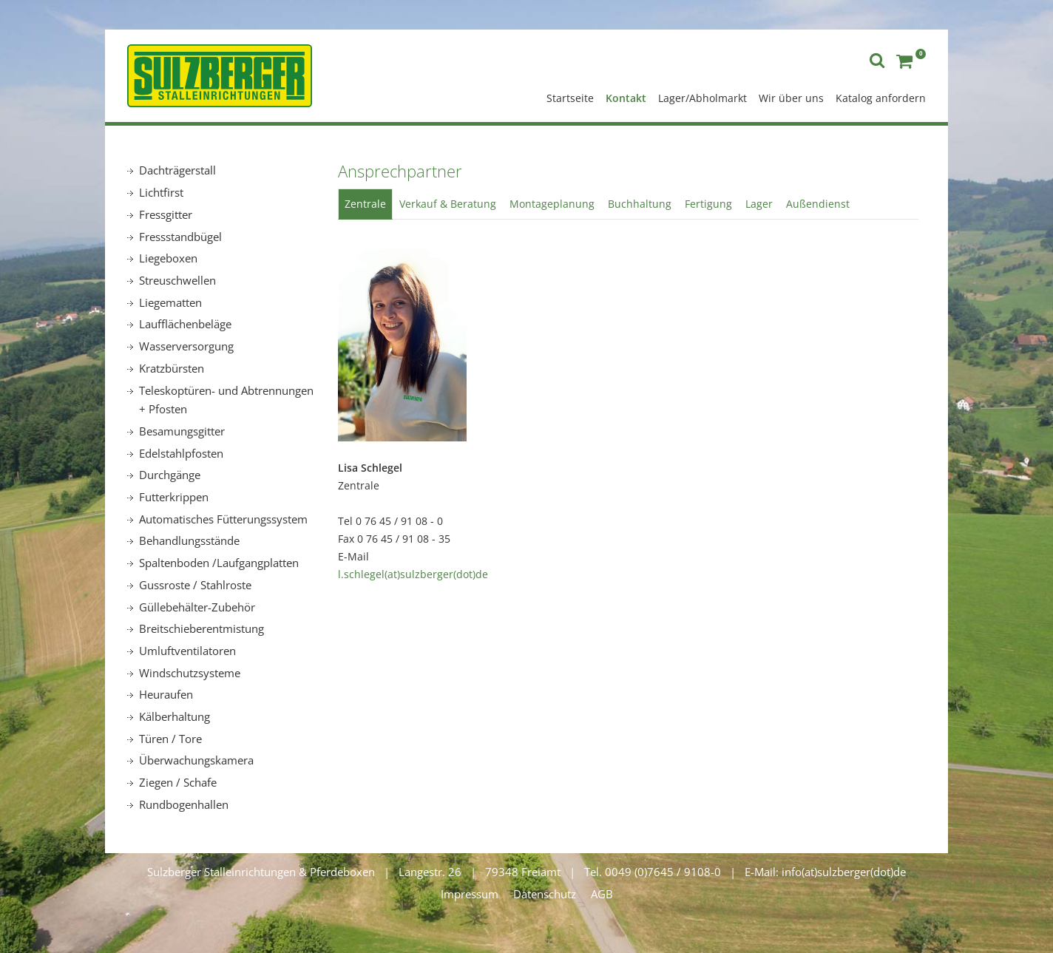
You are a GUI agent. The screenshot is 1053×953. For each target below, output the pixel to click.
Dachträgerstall (177, 170)
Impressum (469, 893)
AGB (602, 893)
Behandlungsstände (189, 540)
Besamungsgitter (182, 431)
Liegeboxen (168, 258)
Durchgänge (169, 474)
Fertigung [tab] (708, 204)
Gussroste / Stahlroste (195, 584)
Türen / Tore (170, 738)
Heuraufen (166, 694)
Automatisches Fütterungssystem (223, 519)
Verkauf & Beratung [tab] (447, 204)
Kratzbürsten (171, 368)
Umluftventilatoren (187, 650)
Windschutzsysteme (189, 672)
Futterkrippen (174, 496)
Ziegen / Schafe (178, 782)
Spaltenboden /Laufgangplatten (219, 562)
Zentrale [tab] (365, 204)
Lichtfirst (161, 192)
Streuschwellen (177, 280)
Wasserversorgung (186, 346)
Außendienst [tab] (818, 204)
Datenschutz (544, 893)
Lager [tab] (759, 204)
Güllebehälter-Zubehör (197, 607)
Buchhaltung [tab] (639, 204)
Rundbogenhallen (183, 804)
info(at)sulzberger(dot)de (844, 871)
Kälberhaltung (174, 716)
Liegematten (170, 302)
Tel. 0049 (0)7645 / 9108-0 (652, 871)
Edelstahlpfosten (181, 453)
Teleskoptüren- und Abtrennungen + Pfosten (226, 400)
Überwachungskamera (196, 760)
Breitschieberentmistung (201, 628)
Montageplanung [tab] (552, 204)
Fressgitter (165, 214)
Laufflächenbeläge (185, 323)
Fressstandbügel (180, 236)
